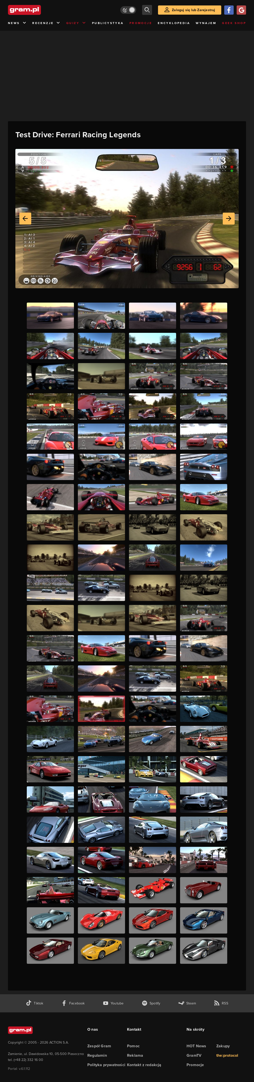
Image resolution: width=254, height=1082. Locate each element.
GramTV (194, 1055)
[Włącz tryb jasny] (128, 10)
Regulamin (97, 1055)
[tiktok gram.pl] (34, 1003)
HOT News (196, 1046)
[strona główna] (36, 10)
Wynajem (206, 23)
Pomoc (133, 1046)
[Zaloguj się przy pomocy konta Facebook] (229, 10)
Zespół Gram (99, 1046)
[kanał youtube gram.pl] (113, 1003)
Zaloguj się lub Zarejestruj (193, 10)
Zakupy (223, 1046)
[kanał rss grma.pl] (221, 1003)
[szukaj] (147, 10)
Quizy (76, 23)
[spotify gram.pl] (151, 1003)
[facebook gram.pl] (73, 1003)
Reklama (135, 1055)
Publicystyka (108, 23)
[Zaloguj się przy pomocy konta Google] (241, 10)
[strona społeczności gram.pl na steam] (187, 1003)
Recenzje (46, 23)
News (17, 23)
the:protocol (227, 1055)
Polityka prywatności (106, 1065)
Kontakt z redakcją (144, 1065)
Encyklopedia (174, 23)
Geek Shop (234, 23)
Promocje (140, 23)
